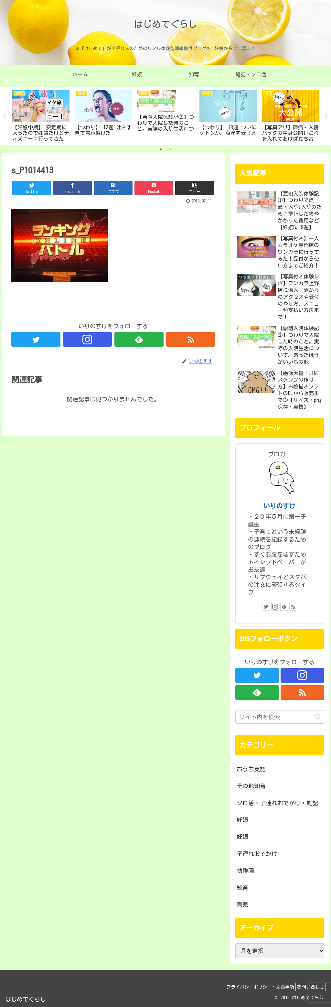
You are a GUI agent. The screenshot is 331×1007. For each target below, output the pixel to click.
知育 (242, 888)
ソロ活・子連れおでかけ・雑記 (277, 803)
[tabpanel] (41, 115)
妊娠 (242, 820)
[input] (279, 717)
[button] (317, 716)
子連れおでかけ (257, 854)
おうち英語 (251, 769)
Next (326, 116)
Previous (5, 116)
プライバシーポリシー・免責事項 (254, 987)
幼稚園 (245, 870)
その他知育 (251, 786)
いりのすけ (279, 506)
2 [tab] (170, 149)
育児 (242, 904)
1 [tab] (160, 149)
